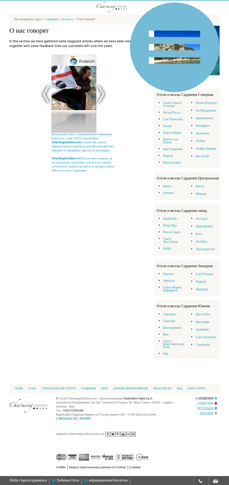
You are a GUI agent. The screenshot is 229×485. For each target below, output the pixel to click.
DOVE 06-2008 (90, 164)
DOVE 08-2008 (62, 168)
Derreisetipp (61, 164)
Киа (166, 335)
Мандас (201, 194)
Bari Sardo (203, 156)
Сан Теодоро (205, 274)
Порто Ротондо (206, 103)
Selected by (162, 388)
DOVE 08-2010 (62, 172)
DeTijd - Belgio (78, 172)
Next (101, 94)
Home (19, 388)
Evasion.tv (60, 160)
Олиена (168, 193)
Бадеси (168, 156)
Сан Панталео (173, 119)
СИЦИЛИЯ (207, 404)
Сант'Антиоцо (206, 337)
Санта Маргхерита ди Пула (173, 344)
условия (134, 467)
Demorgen (85, 160)
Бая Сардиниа (173, 149)
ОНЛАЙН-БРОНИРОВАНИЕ (130, 388)
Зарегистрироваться (34, 481)
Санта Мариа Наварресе (172, 289)
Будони (201, 282)
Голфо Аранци (206, 149)
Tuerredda (203, 345)
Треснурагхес (205, 249)
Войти (14, 481)
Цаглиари (202, 322)
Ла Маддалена (206, 111)
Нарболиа (170, 219)
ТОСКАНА (207, 408)
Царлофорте (204, 226)
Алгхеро (202, 219)
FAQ (179, 388)
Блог (104, 388)
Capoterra (169, 314)
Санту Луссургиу (170, 241)
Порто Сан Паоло (170, 141)
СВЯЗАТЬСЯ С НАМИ (73, 419)
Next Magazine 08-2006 (82, 168)
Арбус (167, 249)
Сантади (169, 321)
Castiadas (202, 330)
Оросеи (168, 274)
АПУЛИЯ (208, 413)
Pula (165, 354)
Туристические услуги (59, 388)
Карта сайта (196, 388)
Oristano (201, 242)
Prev (46, 94)
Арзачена (202, 133)
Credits (61, 467)
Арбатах (169, 281)
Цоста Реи (203, 314)
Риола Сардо (172, 232)
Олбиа (200, 141)
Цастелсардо (172, 163)
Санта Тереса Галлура (172, 105)
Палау (167, 126)
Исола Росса (171, 113)
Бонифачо (203, 126)
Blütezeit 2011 (72, 160)
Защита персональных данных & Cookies (97, 467)
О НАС (32, 388)
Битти (200, 186)
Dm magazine (75, 164)
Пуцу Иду (170, 225)
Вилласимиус (172, 328)
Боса (199, 234)
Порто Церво (172, 133)
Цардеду (202, 289)
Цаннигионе (204, 118)
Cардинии (88, 388)
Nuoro (167, 186)
